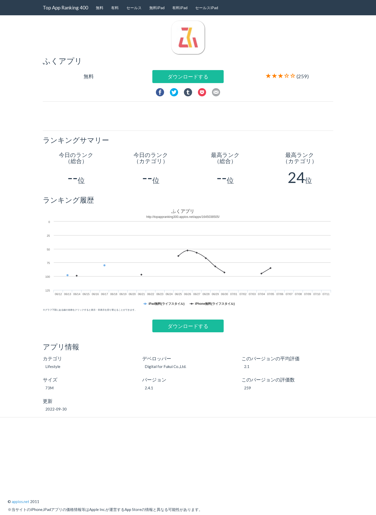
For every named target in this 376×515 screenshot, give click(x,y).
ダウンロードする (188, 76)
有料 (115, 7)
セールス (134, 7)
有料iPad (179, 7)
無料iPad (157, 7)
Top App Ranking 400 (65, 7)
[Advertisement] (190, 115)
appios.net (20, 501)
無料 (99, 7)
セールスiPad (206, 7)
